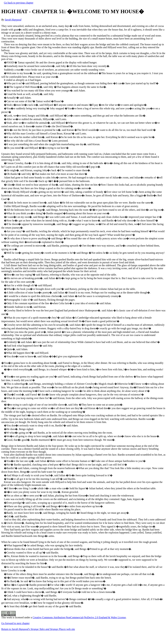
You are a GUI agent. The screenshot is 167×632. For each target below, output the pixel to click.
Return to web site (38, 629)
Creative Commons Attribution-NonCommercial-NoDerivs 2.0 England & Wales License (79, 617)
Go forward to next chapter (15, 623)
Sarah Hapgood (13, 19)
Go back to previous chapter (18, 2)
